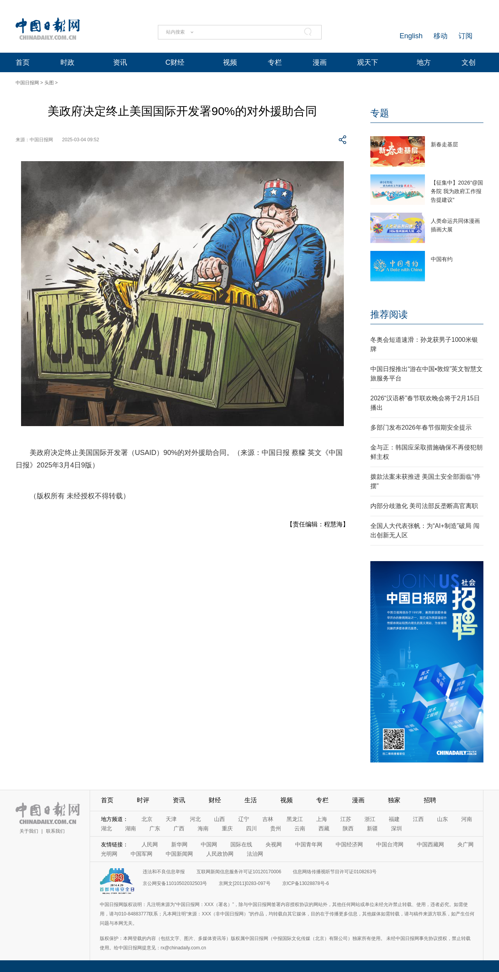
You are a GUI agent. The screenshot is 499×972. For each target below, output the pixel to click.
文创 (469, 62)
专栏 (275, 62)
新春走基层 (444, 144)
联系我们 (55, 831)
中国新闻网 (179, 854)
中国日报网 (27, 82)
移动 (441, 36)
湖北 (106, 828)
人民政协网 (220, 854)
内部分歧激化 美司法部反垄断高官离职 (424, 506)
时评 (143, 800)
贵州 (275, 828)
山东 (442, 819)
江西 (418, 819)
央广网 (465, 844)
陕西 (348, 828)
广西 (178, 828)
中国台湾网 (389, 844)
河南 (466, 819)
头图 (49, 82)
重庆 (227, 828)
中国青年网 (308, 844)
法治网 (255, 854)
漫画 (320, 62)
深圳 (396, 828)
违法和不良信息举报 (164, 871)
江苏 (345, 819)
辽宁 (243, 819)
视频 (230, 62)
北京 (147, 819)
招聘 (430, 800)
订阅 (465, 36)
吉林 (267, 819)
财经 (215, 800)
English (411, 36)
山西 (219, 819)
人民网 (150, 844)
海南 (203, 828)
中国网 (209, 844)
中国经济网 (349, 844)
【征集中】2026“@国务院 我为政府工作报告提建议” (457, 191)
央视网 (273, 844)
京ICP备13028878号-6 (305, 883)
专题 (379, 113)
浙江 (370, 819)
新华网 (179, 844)
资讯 (120, 62)
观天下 (367, 62)
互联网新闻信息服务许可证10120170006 (238, 871)
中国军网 (141, 854)
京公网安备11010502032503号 (175, 883)
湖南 (130, 828)
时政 (67, 62)
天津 (171, 819)
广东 (154, 828)
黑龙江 (295, 819)
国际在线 (241, 844)
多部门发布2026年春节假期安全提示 (421, 427)
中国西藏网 (430, 844)
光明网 (109, 854)
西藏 (324, 828)
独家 (394, 800)
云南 (299, 828)
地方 (424, 62)
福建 (394, 819)
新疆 (372, 828)
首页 (23, 62)
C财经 (174, 62)
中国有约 (442, 259)
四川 (251, 828)
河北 (195, 819)
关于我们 (28, 831)
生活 (250, 800)
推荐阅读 (389, 314)
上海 (321, 819)
